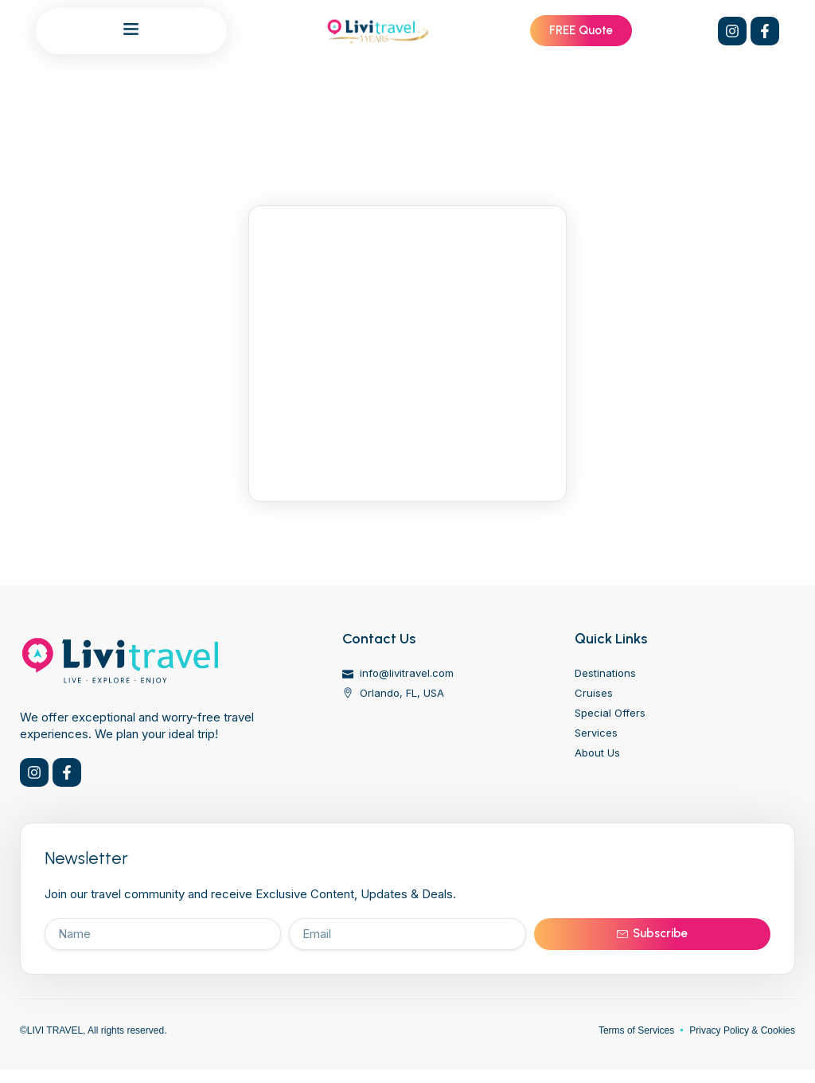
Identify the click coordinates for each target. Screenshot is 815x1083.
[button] (131, 28)
